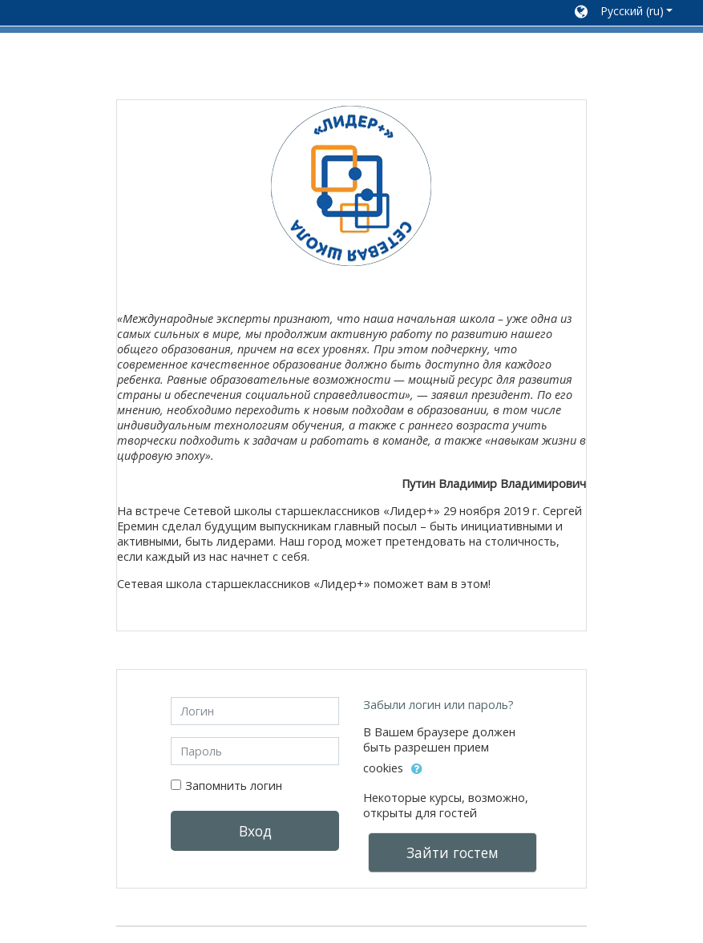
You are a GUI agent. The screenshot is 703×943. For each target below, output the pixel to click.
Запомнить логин (233, 785)
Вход (255, 830)
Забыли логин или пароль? (438, 704)
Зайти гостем (452, 852)
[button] (624, 13)
